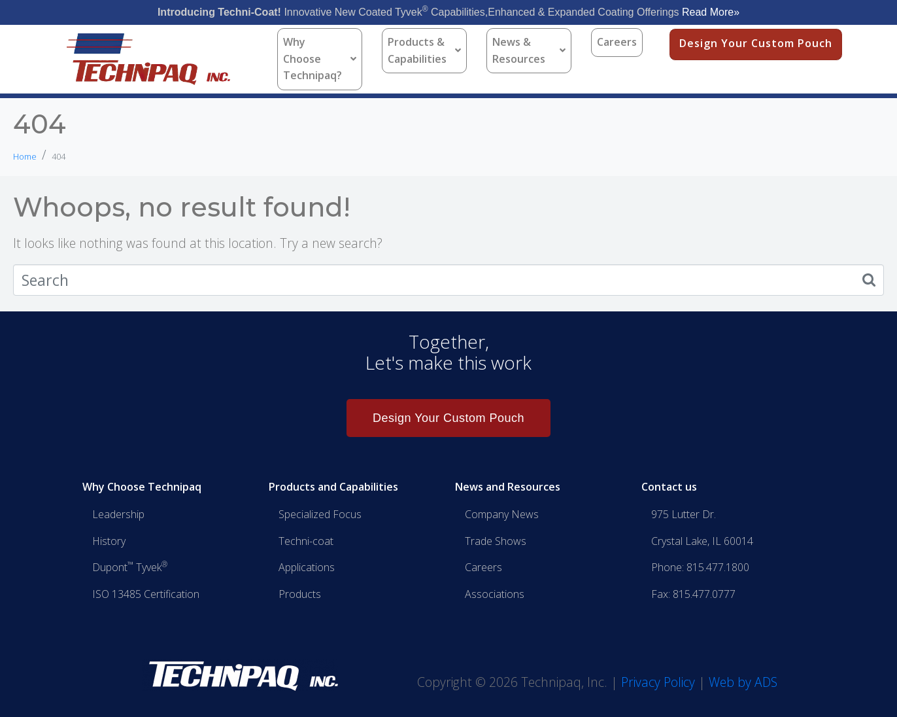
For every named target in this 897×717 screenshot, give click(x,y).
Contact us (669, 487)
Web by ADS (743, 682)
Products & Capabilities (424, 50)
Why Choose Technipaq (141, 487)
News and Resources (507, 487)
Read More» (710, 12)
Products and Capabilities (333, 487)
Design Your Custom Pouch (755, 43)
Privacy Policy (658, 682)
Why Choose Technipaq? (319, 58)
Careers (617, 42)
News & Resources (529, 50)
